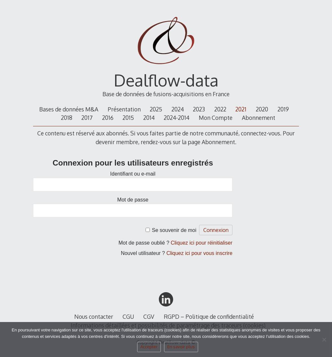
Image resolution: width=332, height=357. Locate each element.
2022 (220, 109)
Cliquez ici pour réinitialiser (201, 243)
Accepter (149, 346)
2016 (107, 117)
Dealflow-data (166, 80)
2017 (87, 117)
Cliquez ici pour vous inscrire (199, 253)
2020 (262, 109)
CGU (128, 316)
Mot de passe (132, 199)
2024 (178, 109)
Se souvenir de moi (174, 230)
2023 (199, 109)
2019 (283, 109)
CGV (148, 316)
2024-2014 (176, 117)
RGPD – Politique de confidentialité (209, 316)
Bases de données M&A (68, 109)
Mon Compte (215, 117)
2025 (156, 109)
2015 (128, 117)
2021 (240, 109)
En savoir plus (181, 346)
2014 (149, 117)
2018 (66, 117)
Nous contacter (93, 316)
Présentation (124, 109)
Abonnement (258, 117)
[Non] (324, 341)
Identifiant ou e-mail (133, 174)
